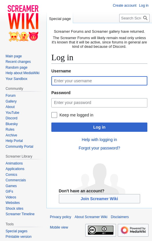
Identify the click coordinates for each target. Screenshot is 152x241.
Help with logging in (99, 139)
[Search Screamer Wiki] (134, 18)
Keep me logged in (76, 115)
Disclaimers (120, 217)
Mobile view (59, 227)
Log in (99, 127)
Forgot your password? (99, 148)
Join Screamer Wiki (99, 198)
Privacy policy (60, 217)
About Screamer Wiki (91, 217)
